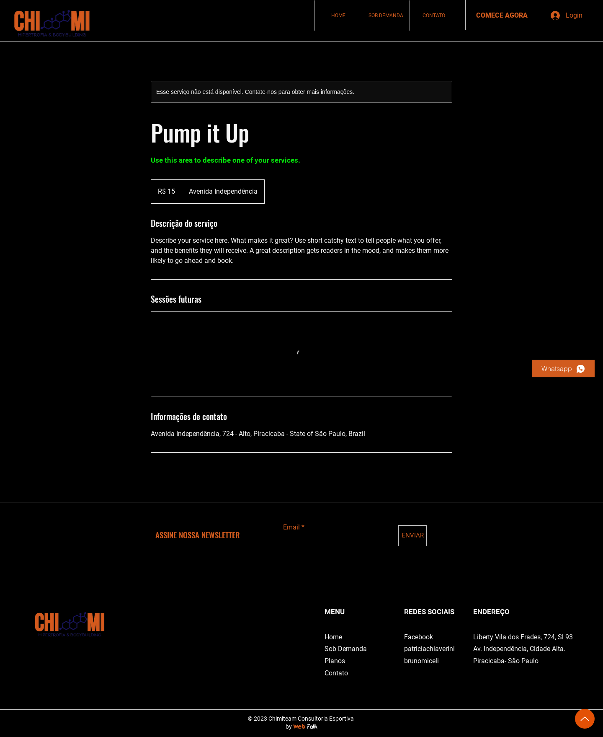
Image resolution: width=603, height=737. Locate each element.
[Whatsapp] (563, 368)
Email (291, 527)
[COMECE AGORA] (501, 16)
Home (333, 637)
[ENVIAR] (412, 535)
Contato (336, 673)
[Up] (585, 719)
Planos (335, 661)
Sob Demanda (346, 649)
